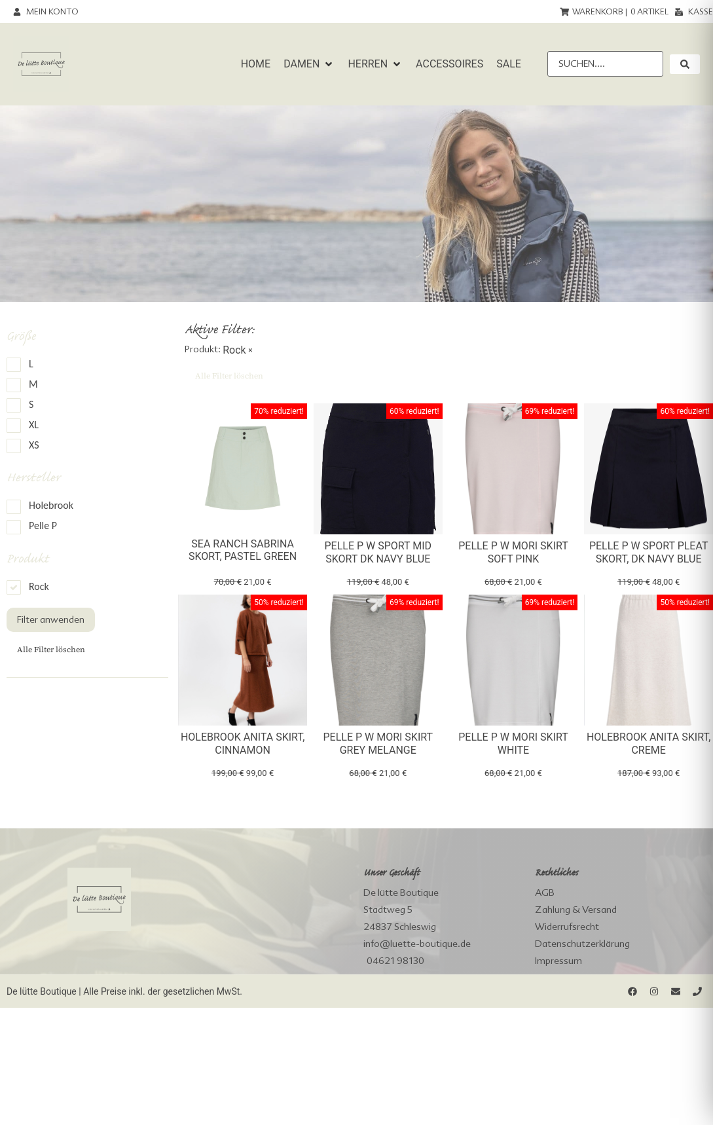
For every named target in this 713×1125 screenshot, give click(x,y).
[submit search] (685, 64)
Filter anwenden (50, 619)
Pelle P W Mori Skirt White (513, 743)
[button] (309, 64)
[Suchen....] (605, 64)
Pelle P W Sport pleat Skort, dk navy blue (648, 552)
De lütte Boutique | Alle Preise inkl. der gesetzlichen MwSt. (124, 991)
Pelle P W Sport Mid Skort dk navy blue (377, 552)
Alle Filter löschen (51, 649)
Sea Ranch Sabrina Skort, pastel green (243, 550)
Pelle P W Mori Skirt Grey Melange (378, 743)
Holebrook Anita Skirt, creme (648, 743)
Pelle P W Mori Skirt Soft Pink (513, 552)
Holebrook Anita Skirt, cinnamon (242, 743)
